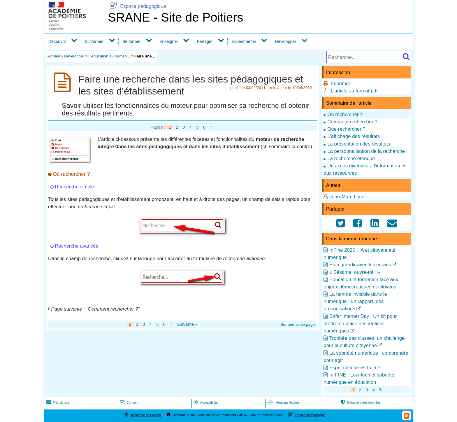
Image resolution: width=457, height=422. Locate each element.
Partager (205, 41)
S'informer (94, 41)
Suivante (187, 324)
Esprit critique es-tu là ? (354, 367)
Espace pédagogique (137, 6)
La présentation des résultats (358, 144)
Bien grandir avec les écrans (360, 264)
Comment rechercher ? (352, 122)
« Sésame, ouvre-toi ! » (354, 272)
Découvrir (57, 41)
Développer (285, 41)
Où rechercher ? (345, 114)
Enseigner (168, 41)
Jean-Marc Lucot (347, 196)
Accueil (53, 56)
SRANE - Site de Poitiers (175, 17)
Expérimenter (243, 41)
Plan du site (57, 402)
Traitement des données (360, 402)
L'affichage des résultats (353, 136)
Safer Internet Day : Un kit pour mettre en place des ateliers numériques (360, 324)
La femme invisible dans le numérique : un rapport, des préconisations (355, 301)
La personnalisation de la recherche (366, 151)
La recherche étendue (351, 158)
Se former (131, 41)
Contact (128, 402)
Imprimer (340, 83)
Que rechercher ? (346, 129)
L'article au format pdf (354, 91)
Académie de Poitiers (146, 414)
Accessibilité (205, 402)
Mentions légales (282, 402)
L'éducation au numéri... (109, 56)
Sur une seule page (297, 324)
